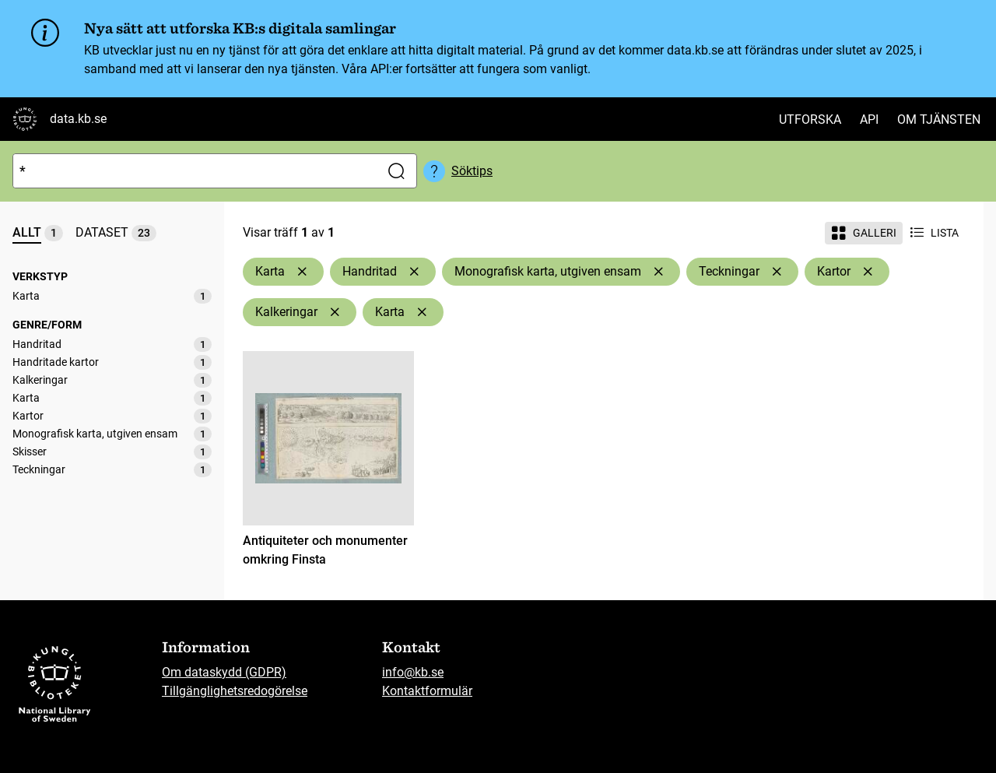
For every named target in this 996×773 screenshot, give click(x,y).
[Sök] (193, 171)
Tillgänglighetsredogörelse (234, 690)
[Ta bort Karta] (302, 271)
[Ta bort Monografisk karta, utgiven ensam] (658, 271)
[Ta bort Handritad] (414, 271)
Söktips (472, 170)
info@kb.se (413, 672)
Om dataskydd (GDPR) (224, 672)
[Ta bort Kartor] (867, 271)
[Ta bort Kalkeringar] (334, 312)
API (869, 119)
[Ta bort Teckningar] (776, 271)
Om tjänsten (938, 119)
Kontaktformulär (427, 690)
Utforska (810, 119)
